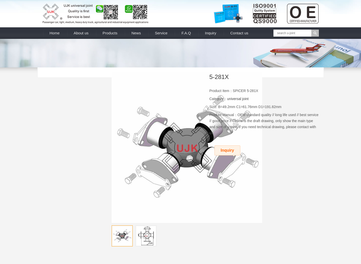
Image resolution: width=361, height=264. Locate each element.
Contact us (239, 33)
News (136, 33)
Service (161, 33)
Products (110, 33)
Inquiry (210, 33)
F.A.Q (186, 33)
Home (55, 33)
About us (81, 33)
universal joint (238, 99)
